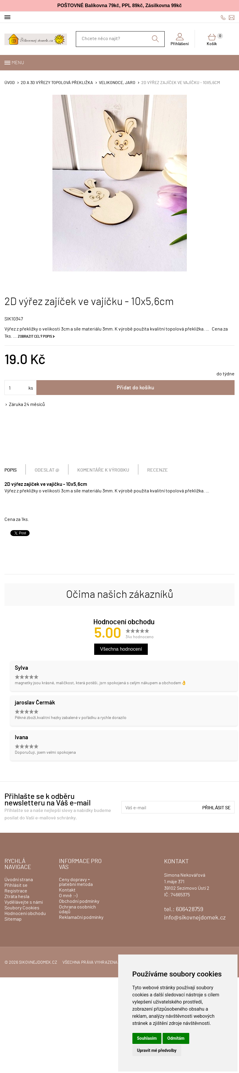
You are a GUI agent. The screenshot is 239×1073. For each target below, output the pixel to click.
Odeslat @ (47, 470)
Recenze (157, 470)
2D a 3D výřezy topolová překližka (57, 83)
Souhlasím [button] (147, 1038)
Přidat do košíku (135, 388)
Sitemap (13, 919)
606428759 (223, 17)
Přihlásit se (216, 807)
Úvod (9, 83)
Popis (10, 470)
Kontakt (67, 890)
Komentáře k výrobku (103, 470)
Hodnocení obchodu (25, 913)
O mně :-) (68, 895)
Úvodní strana (18, 879)
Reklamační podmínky (81, 917)
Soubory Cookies (21, 908)
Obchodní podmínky (79, 901)
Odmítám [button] (176, 1038)
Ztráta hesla (16, 896)
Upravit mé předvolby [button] (157, 1050)
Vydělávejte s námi (23, 902)
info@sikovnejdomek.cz (232, 17)
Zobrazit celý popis (35, 336)
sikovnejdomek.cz (38, 962)
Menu (18, 62)
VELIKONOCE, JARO (117, 83)
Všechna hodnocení (121, 649)
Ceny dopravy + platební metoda (76, 882)
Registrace (15, 891)
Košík (215, 39)
